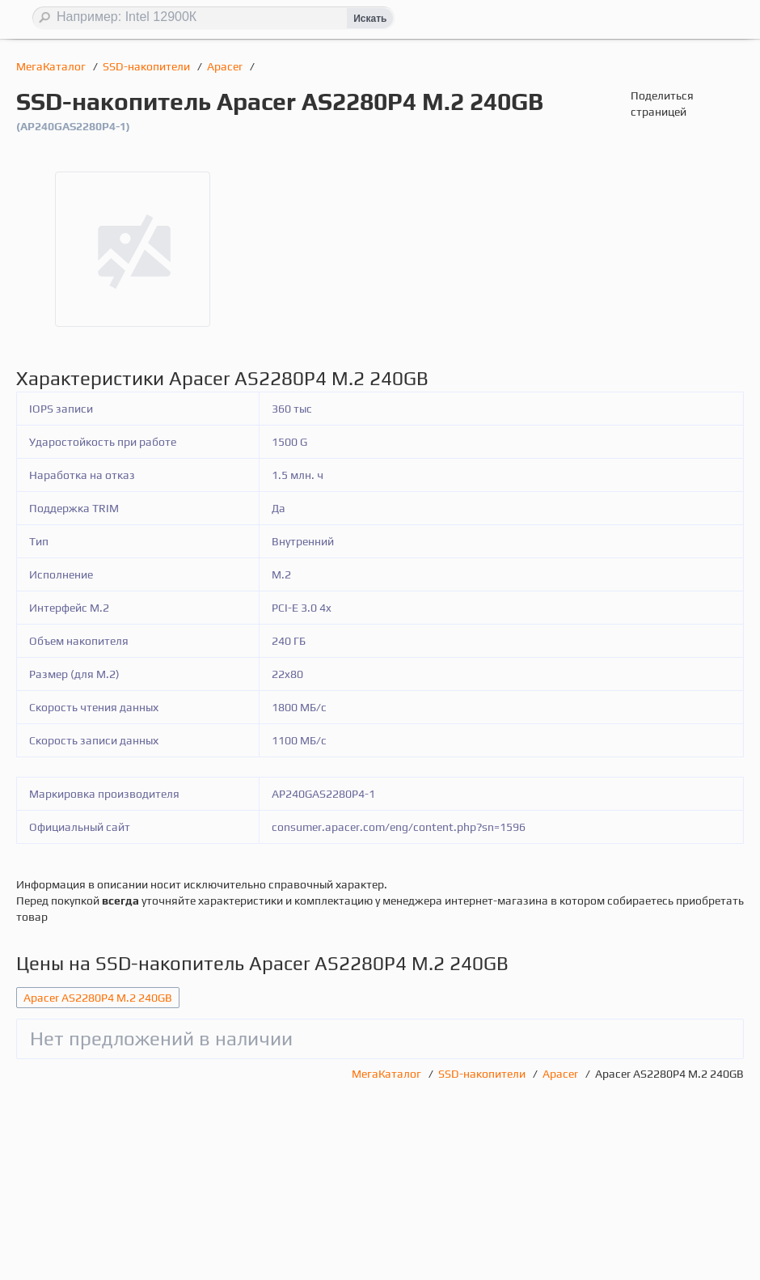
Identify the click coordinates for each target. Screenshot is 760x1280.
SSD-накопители (147, 66)
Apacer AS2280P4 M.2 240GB (97, 997)
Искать (369, 18)
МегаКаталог (52, 66)
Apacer (226, 66)
